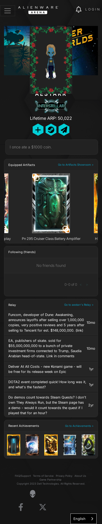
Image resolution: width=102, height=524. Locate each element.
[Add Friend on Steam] (51, 130)
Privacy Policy (64, 475)
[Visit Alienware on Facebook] (21, 507)
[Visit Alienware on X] (43, 507)
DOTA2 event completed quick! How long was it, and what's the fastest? (47, 384)
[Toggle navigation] (7, 10)
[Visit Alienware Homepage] (33, 494)
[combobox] (83, 518)
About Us (80, 475)
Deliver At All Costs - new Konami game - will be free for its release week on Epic (44, 369)
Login (93, 9)
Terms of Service (43, 475)
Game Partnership (50, 479)
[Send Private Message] (64, 130)
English (79, 518)
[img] (69, 9)
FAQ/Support (23, 475)
